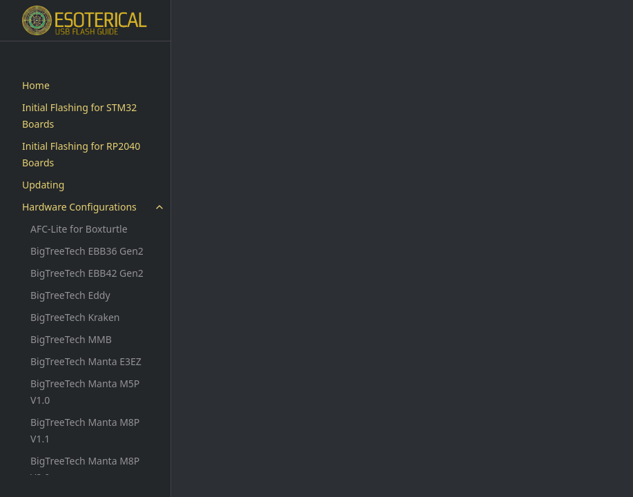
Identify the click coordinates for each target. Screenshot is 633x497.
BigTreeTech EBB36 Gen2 (87, 250)
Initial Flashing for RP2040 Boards (81, 154)
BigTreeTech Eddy (70, 295)
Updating (43, 184)
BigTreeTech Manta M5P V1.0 (84, 392)
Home (36, 85)
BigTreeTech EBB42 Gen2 (87, 273)
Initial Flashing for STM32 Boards (79, 115)
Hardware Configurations (79, 206)
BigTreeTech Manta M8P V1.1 (84, 430)
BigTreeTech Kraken (74, 317)
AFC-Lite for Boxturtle (79, 228)
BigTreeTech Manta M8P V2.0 (84, 469)
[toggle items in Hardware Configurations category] (159, 207)
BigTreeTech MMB (71, 339)
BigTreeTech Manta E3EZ (86, 361)
